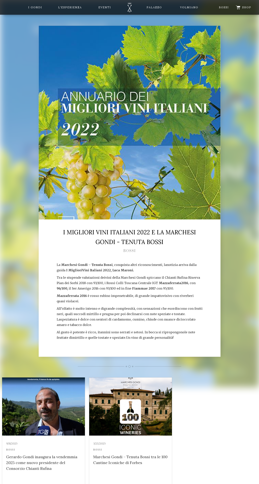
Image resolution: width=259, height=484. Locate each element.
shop (246, 7)
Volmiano (189, 7)
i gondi (35, 7)
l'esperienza (70, 7)
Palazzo (154, 7)
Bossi (224, 7)
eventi (104, 7)
